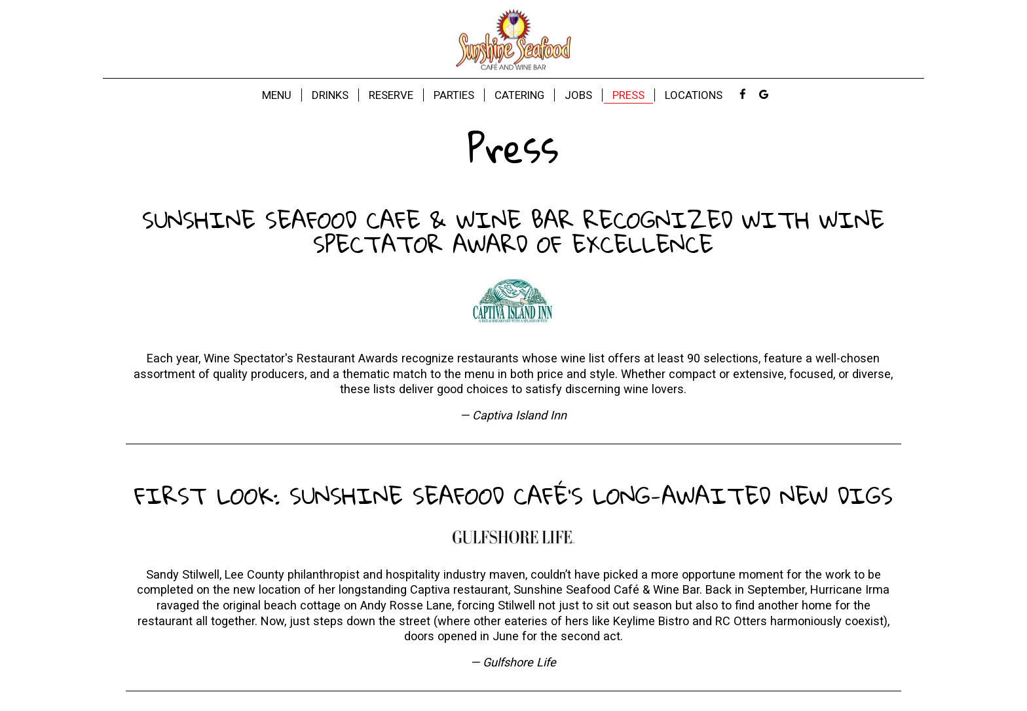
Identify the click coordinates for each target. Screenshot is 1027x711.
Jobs (578, 95)
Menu (276, 95)
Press (628, 95)
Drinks (330, 95)
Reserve (391, 95)
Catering (519, 95)
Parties (454, 95)
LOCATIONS (693, 95)
